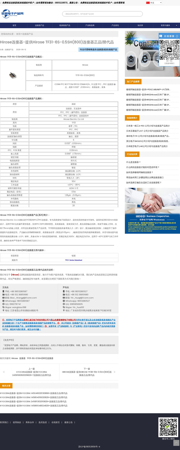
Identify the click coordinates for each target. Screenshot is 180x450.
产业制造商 (89, 25)
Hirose (14, 358)
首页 (14, 25)
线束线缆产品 (64, 25)
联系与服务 (165, 25)
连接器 (22, 358)
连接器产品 (39, 25)
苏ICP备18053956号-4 (89, 446)
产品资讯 (115, 25)
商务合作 (30, 422)
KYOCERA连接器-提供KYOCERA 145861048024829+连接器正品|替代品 (33, 405)
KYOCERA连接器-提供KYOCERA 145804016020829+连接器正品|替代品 (33, 397)
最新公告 (68, 422)
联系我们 (4, 422)
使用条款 (17, 422)
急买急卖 (43, 422)
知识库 (140, 25)
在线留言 (56, 422)
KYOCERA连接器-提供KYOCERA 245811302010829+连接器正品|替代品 (33, 401)
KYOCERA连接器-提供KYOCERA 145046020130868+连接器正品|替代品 (33, 393)
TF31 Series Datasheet (73, 260)
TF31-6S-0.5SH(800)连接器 (40, 358)
